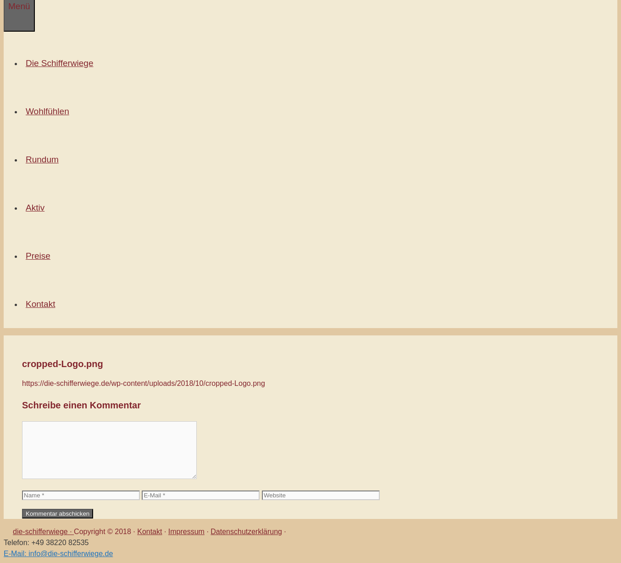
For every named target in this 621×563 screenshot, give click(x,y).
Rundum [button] (44, 159)
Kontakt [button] (42, 304)
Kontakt (149, 531)
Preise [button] (40, 256)
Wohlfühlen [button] (49, 111)
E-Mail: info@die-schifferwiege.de (58, 553)
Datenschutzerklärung (246, 531)
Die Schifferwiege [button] (61, 63)
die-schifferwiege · (43, 531)
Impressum (186, 531)
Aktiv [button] (37, 207)
